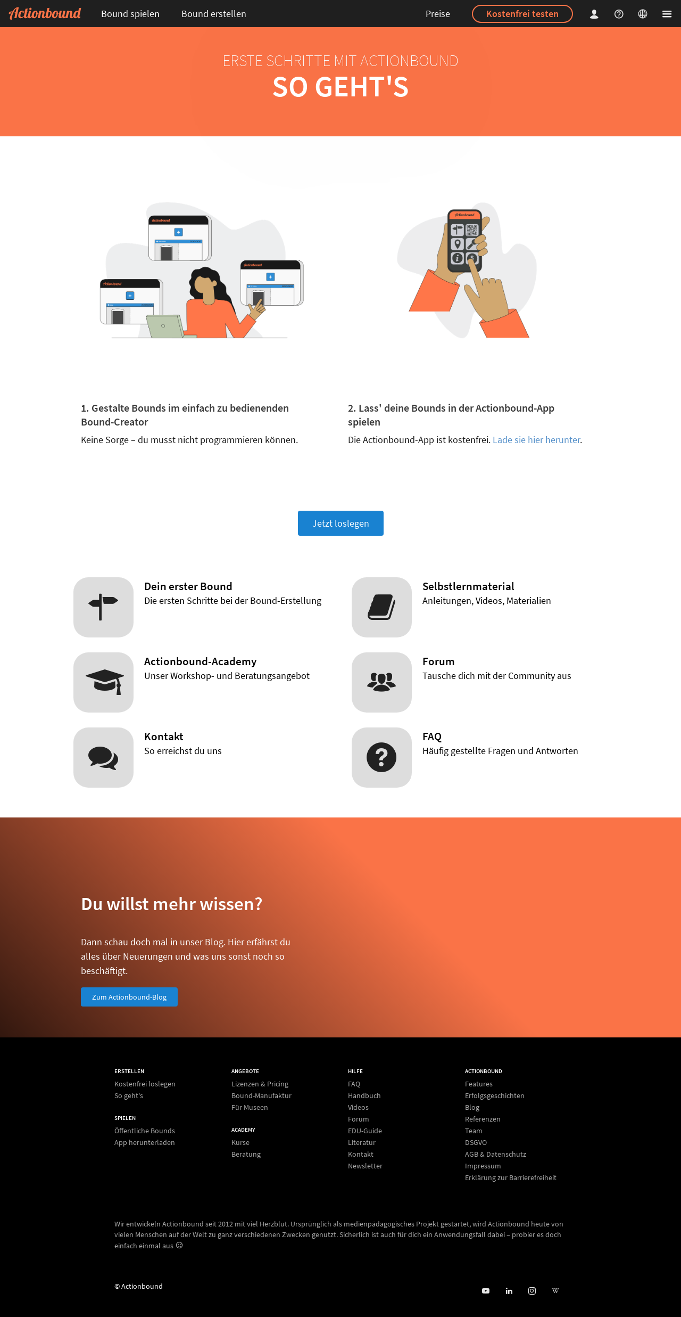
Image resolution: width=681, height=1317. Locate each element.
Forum (358, 1119)
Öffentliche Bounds (144, 1130)
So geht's (128, 1095)
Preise (438, 13)
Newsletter (365, 1165)
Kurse (240, 1142)
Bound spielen (130, 13)
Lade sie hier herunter (536, 439)
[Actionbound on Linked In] (509, 1291)
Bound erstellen (213, 13)
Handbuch (364, 1095)
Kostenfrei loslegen (145, 1084)
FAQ (354, 1084)
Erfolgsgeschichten (495, 1095)
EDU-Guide (365, 1130)
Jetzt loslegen (340, 523)
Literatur (362, 1142)
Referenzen (483, 1119)
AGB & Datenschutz (495, 1154)
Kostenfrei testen (522, 13)
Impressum (483, 1166)
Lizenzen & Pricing (259, 1084)
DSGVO (476, 1142)
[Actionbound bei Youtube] (485, 1291)
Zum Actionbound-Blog (129, 997)
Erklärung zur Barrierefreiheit (511, 1177)
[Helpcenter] (620, 13)
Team (474, 1130)
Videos (358, 1107)
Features (479, 1084)
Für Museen (249, 1106)
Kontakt (360, 1154)
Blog (472, 1107)
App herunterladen (144, 1142)
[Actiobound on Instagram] (532, 1291)
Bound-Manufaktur (261, 1095)
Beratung (246, 1153)
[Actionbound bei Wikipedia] (555, 1291)
